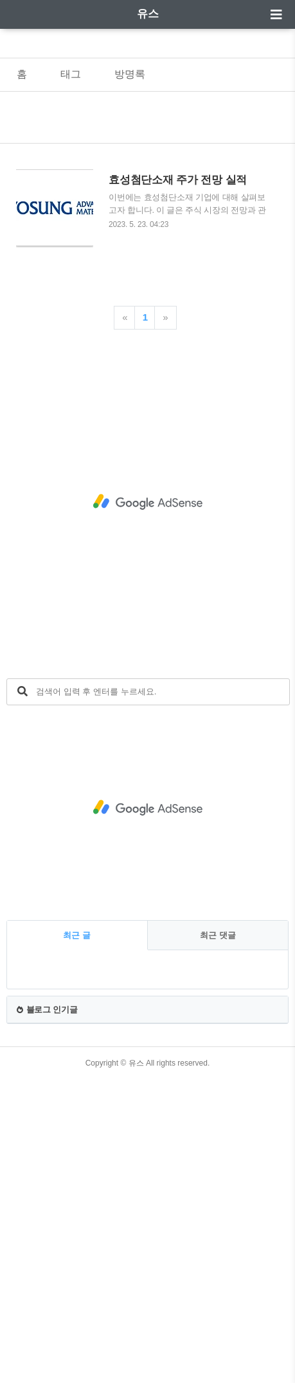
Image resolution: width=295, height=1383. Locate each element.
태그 (70, 74)
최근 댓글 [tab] (218, 935)
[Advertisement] (147, 502)
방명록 (129, 74)
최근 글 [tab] (77, 935)
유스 (148, 14)
